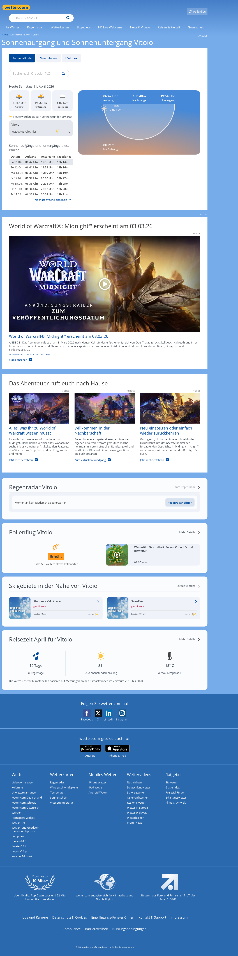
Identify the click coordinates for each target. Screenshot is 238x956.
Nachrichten (135, 777)
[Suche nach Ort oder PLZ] (68, 8)
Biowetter (172, 777)
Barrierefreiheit (96, 929)
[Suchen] (96, 8)
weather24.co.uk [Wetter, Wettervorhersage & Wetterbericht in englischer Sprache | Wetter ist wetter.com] (23, 856)
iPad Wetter (96, 783)
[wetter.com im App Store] (117, 746)
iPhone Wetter (98, 777)
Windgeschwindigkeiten (65, 783)
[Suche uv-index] (62, 69)
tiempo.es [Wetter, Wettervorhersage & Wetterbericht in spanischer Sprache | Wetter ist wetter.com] (19, 835)
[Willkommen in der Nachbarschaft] (102, 424)
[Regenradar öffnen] (180, 497)
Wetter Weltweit (138, 810)
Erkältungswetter (176, 793)
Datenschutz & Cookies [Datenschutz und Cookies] (69, 918)
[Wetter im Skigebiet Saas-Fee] (153, 603)
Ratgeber (174, 769)
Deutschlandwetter (139, 783)
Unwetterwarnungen (25, 788)
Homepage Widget (24, 815)
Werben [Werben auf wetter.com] (17, 810)
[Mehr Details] (189, 527)
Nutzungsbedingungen (129, 929)
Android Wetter (98, 788)
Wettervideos (140, 769)
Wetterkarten (63, 769)
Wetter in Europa (138, 804)
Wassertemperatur (62, 799)
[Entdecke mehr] (188, 580)
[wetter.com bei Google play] (90, 745)
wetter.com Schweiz (25, 799)
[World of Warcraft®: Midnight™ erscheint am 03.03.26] (102, 293)
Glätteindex (173, 783)
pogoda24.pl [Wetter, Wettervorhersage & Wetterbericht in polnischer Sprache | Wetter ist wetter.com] (20, 851)
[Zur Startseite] (16, 7)
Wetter (19, 769)
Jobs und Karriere (35, 918)
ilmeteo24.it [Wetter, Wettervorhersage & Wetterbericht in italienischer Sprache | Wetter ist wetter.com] (20, 845)
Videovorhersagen (24, 777)
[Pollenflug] (197, 7)
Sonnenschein (59, 793)
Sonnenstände (22, 53)
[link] (12, 22)
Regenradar (58, 777)
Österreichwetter (138, 793)
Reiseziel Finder (176, 788)
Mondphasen (48, 53)
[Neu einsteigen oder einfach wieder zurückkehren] (167, 424)
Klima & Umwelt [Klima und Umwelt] (176, 799)
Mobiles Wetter (103, 769)
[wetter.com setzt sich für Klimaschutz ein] (105, 890)
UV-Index (71, 53)
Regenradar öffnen (180, 497)
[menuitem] (12, 22)
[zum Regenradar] (187, 482)
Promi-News (135, 820)
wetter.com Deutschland (28, 793)
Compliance (72, 929)
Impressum (179, 918)
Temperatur (58, 788)
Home (5, 29)
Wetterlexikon (136, 815)
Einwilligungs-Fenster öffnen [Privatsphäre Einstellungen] (112, 918)
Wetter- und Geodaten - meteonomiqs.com (27, 827)
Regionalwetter (137, 799)
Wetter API (19, 820)
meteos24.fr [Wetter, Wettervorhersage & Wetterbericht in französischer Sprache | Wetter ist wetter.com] (20, 840)
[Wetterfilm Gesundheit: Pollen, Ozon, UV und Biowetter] (153, 549)
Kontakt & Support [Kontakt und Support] (152, 918)
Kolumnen (19, 783)
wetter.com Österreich (26, 804)
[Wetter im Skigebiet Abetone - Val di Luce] (56, 603)
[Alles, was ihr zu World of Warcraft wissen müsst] (36, 424)
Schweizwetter (137, 788)
